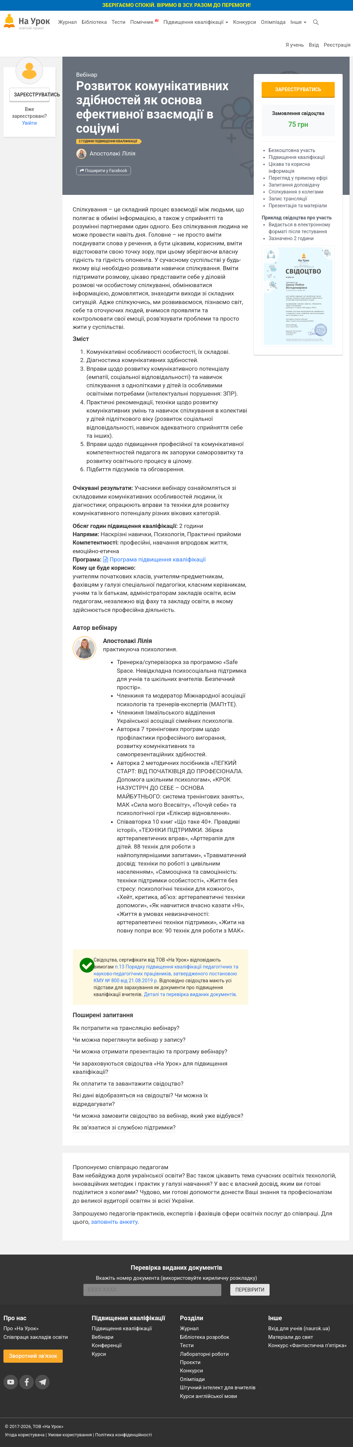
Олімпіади (192, 1379)
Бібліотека (94, 22)
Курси (99, 1354)
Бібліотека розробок (204, 1337)
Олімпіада (273, 22)
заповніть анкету (114, 1221)
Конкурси (244, 22)
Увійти (29, 123)
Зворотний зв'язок (33, 1356)
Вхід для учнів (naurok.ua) (299, 1328)
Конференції (107, 1345)
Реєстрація (337, 45)
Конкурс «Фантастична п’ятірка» (307, 1345)
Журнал (67, 22)
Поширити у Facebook (103, 170)
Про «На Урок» (21, 1328)
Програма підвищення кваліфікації (154, 559)
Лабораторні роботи (204, 1354)
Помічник (144, 21)
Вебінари (102, 1337)
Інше (298, 22)
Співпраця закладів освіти (35, 1337)
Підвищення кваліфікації (195, 22)
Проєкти (190, 1362)
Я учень (294, 45)
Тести (118, 22)
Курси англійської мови (208, 1396)
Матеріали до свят (290, 1337)
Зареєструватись (32, 94)
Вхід (314, 45)
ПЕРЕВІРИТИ (249, 1290)
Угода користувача (24, 1434)
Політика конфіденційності (123, 1434)
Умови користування (70, 1434)
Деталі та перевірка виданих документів (190, 994)
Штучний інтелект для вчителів (217, 1387)
